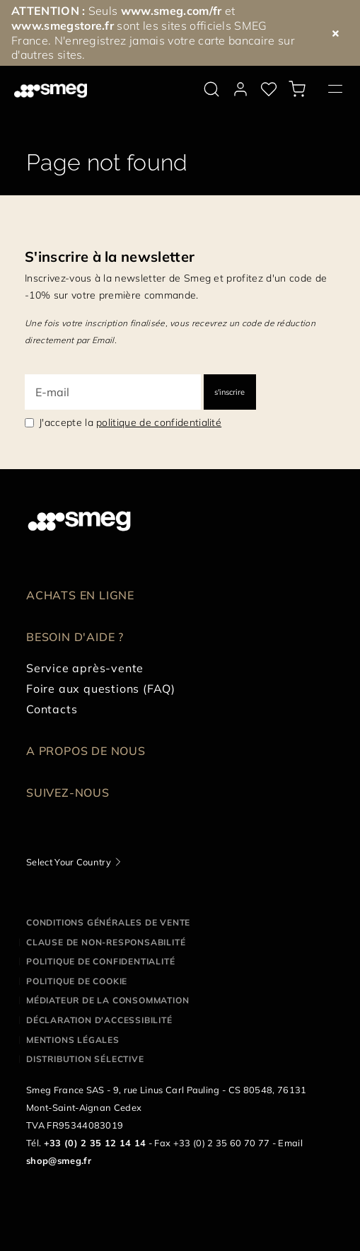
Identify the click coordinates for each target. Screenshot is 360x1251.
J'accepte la (130, 422)
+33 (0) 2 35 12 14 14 (95, 1142)
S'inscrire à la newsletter (109, 256)
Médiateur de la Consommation (107, 1000)
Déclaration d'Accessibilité (99, 1020)
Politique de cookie (76, 981)
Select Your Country (68, 861)
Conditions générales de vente (108, 922)
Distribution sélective (85, 1059)
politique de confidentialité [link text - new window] (158, 422)
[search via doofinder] (211, 89)
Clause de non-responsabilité (105, 942)
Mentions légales (73, 1039)
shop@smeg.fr (58, 1160)
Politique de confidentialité (100, 961)
